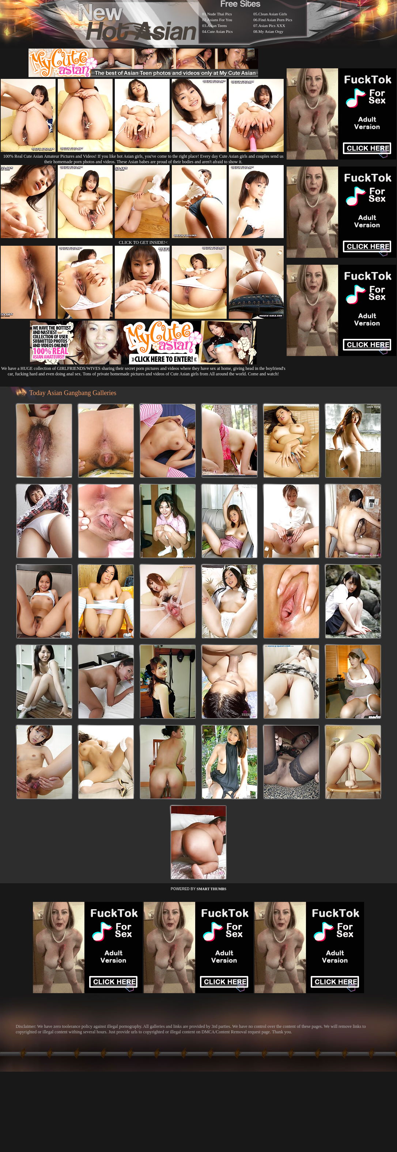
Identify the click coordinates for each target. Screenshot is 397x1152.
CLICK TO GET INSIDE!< (143, 242)
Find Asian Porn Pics (275, 20)
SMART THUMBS (211, 889)
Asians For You (219, 20)
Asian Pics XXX (271, 25)
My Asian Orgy (270, 31)
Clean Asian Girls (272, 14)
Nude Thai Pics (219, 14)
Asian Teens (217, 25)
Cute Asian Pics (220, 31)
